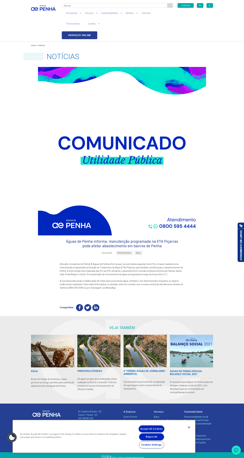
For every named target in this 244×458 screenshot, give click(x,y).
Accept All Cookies (151, 429)
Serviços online (195, 14)
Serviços (159, 391)
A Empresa (129, 391)
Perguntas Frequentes (195, 415)
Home (33, 24)
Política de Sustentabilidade (197, 403)
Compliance (129, 399)
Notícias (41, 24)
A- (210, 5)
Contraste (185, 5)
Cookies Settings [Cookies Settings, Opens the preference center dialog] (151, 444)
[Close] (188, 427)
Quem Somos (130, 396)
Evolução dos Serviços (165, 403)
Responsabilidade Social (196, 396)
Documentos (160, 406)
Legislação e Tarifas (164, 399)
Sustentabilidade (193, 391)
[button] (12, 437)
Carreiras (134, 14)
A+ (200, 5)
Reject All (151, 437)
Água (156, 396)
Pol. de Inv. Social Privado (196, 399)
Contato (188, 409)
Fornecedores (151, 14)
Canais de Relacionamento (197, 418)
